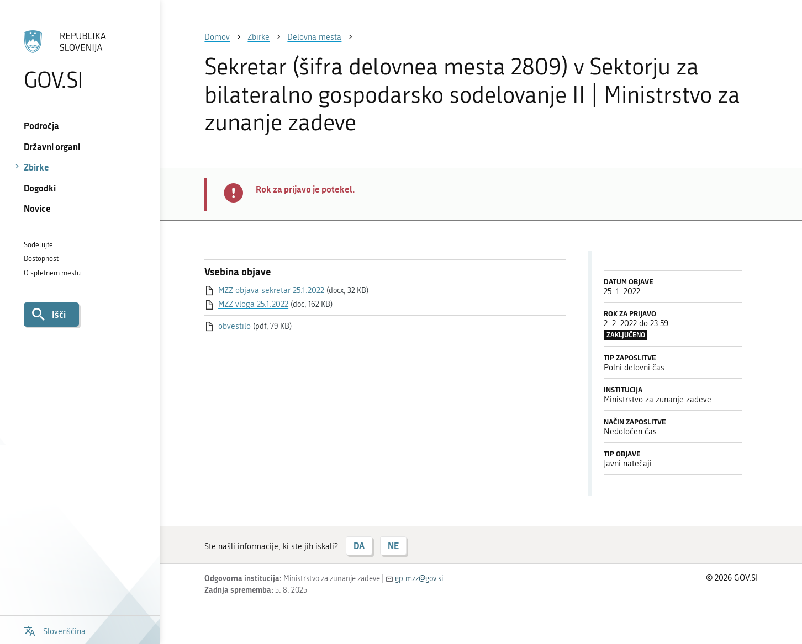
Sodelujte (38, 245)
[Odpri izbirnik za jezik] (54, 630)
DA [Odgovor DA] (359, 545)
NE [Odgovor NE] (393, 545)
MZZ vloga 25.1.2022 (253, 304)
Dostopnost (41, 258)
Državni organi (52, 146)
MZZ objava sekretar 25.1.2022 (271, 290)
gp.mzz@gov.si (419, 578)
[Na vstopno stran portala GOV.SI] (80, 60)
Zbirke (36, 167)
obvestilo (234, 326)
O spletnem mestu (52, 273)
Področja (41, 125)
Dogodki (40, 188)
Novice (37, 208)
